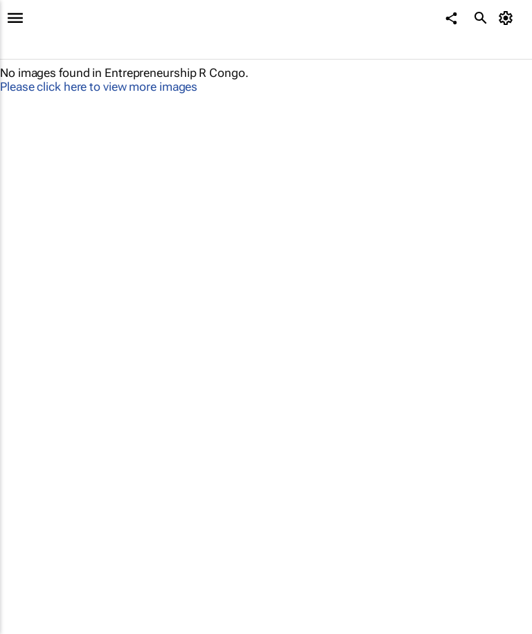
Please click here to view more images (98, 87)
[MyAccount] (508, 18)
